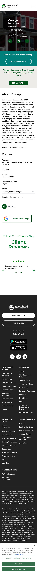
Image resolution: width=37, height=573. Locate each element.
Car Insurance (7, 379)
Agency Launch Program (25, 439)
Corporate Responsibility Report (24, 407)
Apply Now (23, 443)
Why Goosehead (8, 435)
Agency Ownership (9, 438)
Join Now (5, 463)
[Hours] (18, 191)
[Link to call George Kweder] (10, 41)
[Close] (34, 545)
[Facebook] (8, 206)
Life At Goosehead (26, 431)
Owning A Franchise (9, 442)
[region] (18, 558)
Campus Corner (25, 434)
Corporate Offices (26, 384)
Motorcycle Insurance (6, 394)
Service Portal (24, 380)
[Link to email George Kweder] (19, 41)
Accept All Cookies (18, 569)
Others (4, 409)
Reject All (18, 563)
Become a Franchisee (6, 427)
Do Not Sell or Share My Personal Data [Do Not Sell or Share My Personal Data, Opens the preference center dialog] (18, 558)
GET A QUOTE (18, 83)
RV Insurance (7, 402)
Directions (5, 169)
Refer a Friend (18, 334)
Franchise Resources (9, 452)
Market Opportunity (9, 431)
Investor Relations (26, 412)
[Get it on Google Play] (18, 341)
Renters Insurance (8, 383)
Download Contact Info (10, 197)
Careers (22, 423)
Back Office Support (9, 445)
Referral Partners (8, 474)
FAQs (21, 402)
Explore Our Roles (26, 427)
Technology (6, 449)
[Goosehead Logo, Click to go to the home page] (10, 6)
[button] (33, 6)
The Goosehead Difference (25, 376)
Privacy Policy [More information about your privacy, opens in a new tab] (18, 554)
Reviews (22, 394)
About (21, 371)
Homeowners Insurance (7, 375)
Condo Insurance (8, 390)
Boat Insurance (7, 399)
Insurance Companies (6, 478)
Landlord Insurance (9, 386)
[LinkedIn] (24, 356)
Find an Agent (18, 331)
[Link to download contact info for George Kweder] (27, 41)
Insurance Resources (27, 391)
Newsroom (23, 387)
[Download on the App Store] (18, 347)
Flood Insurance (8, 406)
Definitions (23, 398)
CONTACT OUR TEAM (18, 61)
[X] (18, 356)
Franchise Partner (8, 456)
